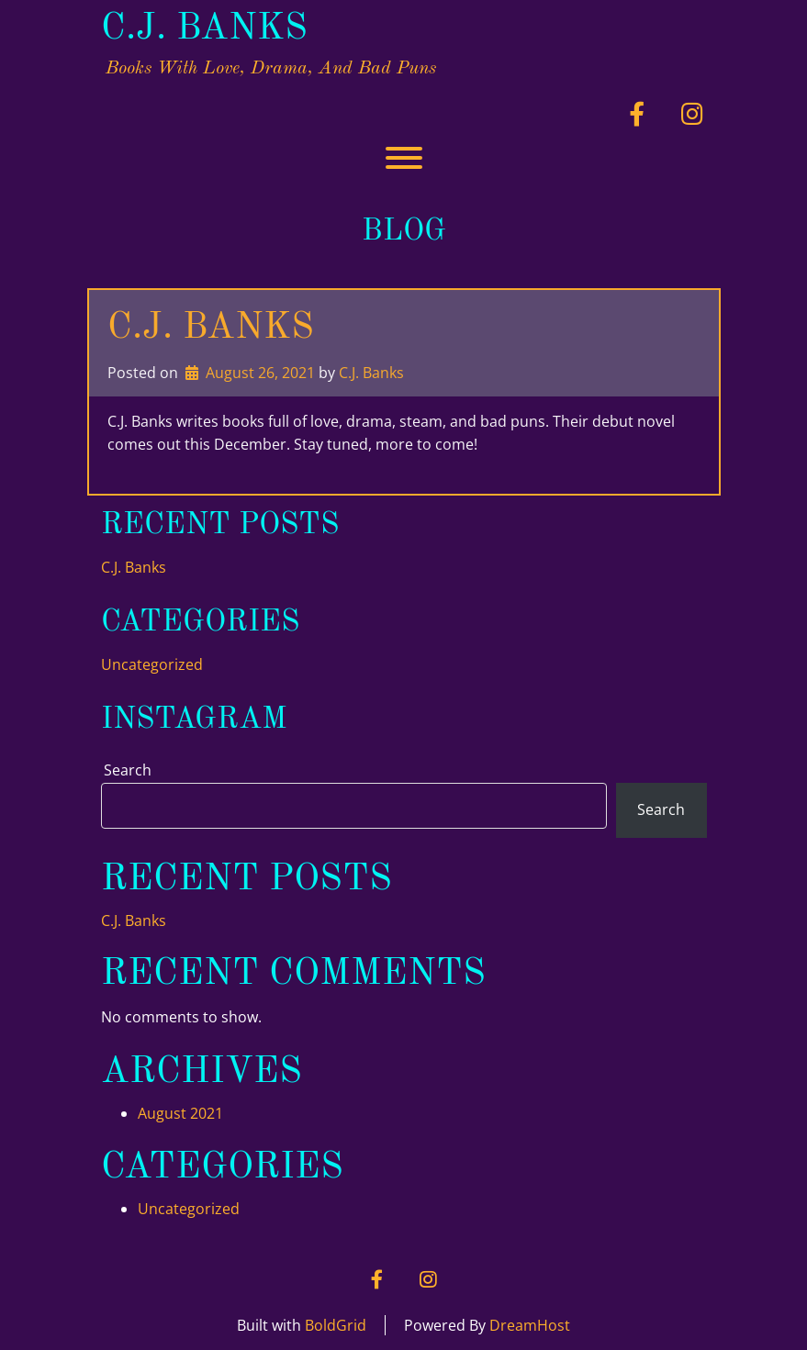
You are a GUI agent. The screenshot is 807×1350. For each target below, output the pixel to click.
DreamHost (529, 1325)
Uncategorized (152, 664)
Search (127, 770)
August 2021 (180, 1113)
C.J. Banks (204, 29)
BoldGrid (335, 1325)
